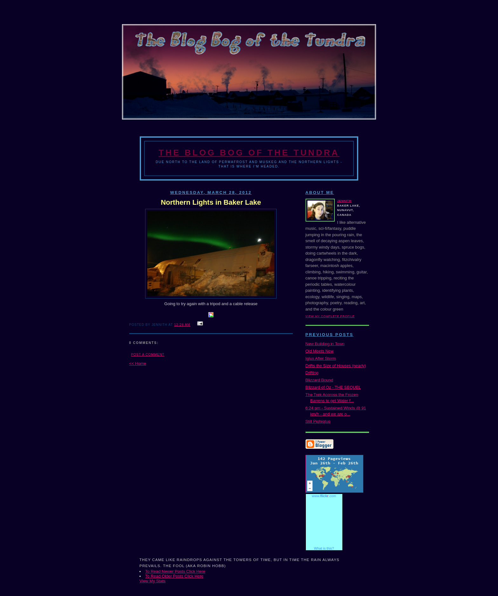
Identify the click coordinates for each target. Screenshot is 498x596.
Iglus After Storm (321, 358)
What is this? (324, 548)
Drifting (312, 372)
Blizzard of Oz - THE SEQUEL (333, 387)
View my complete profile (330, 316)
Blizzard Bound (319, 380)
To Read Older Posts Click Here (174, 576)
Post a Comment (148, 354)
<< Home (137, 363)
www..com (324, 496)
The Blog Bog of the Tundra (248, 152)
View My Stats (152, 581)
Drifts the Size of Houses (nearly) (336, 365)
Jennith (344, 200)
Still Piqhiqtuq (318, 421)
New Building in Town (325, 343)
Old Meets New (320, 351)
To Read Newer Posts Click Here (175, 571)
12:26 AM (182, 324)
